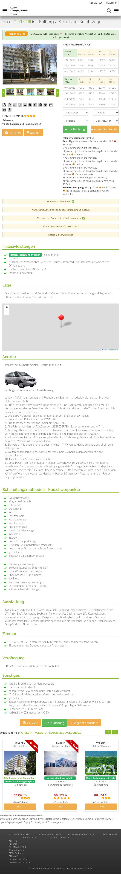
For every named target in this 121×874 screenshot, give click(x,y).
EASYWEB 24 (86, 868)
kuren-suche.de (28, 837)
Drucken (13, 133)
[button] (61, 320)
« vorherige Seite (16, 33)
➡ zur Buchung (75, 129)
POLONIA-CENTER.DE (19, 834)
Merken (33, 133)
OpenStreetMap (113, 349)
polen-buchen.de (109, 834)
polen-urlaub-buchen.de (49, 834)
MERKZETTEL (96, 3)
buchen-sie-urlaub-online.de (80, 834)
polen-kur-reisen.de (60, 837)
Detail (20, 806)
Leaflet (104, 349)
